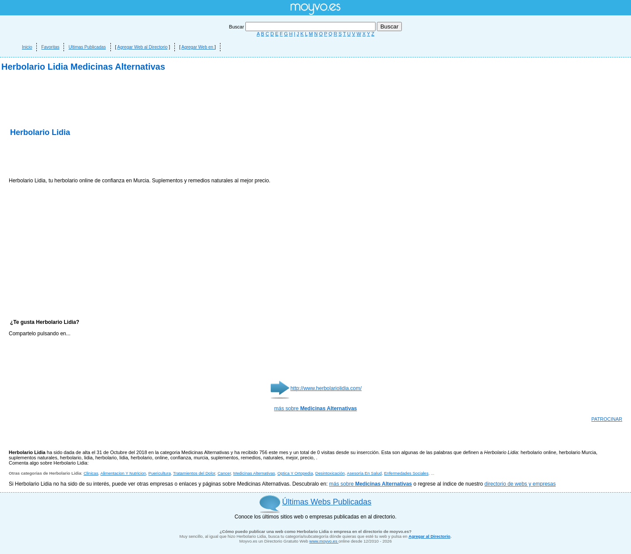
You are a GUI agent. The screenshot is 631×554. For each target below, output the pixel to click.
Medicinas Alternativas (254, 473)
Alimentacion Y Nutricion (123, 473)
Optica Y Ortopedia (295, 473)
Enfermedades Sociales (406, 473)
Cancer (223, 473)
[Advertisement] (111, 158)
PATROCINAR (607, 419)
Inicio (27, 47)
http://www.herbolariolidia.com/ (326, 388)
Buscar (303, 26)
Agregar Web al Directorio (142, 47)
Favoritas (50, 47)
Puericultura (160, 473)
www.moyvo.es (324, 541)
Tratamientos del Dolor (194, 473)
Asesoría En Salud (364, 473)
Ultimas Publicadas (87, 47)
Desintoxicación (330, 473)
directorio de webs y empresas (520, 484)
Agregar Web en (197, 47)
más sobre (315, 408)
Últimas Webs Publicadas (327, 501)
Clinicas (91, 473)
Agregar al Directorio (429, 536)
